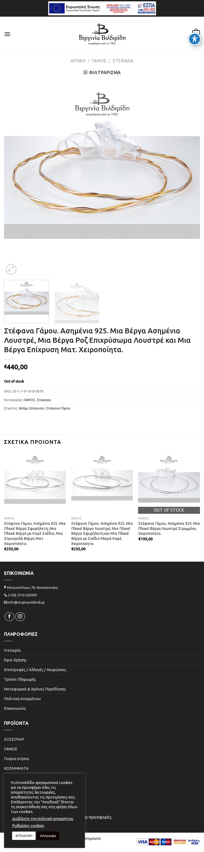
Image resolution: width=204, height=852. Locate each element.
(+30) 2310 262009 (22, 595)
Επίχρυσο (36, 408)
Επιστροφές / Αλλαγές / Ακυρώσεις (35, 670)
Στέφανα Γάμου (58, 408)
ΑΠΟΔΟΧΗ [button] (23, 835)
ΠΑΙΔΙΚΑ (11, 778)
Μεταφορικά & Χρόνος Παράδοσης (35, 689)
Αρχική (78, 60)
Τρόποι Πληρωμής (20, 679)
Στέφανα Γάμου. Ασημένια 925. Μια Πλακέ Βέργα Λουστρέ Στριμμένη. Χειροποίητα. (169, 528)
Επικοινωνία (15, 708)
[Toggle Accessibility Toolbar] (194, 39)
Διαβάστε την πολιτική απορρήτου (42, 818)
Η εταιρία (12, 650)
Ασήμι (23, 408)
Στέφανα (123, 60)
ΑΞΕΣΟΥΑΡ (14, 739)
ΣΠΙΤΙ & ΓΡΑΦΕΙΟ (20, 788)
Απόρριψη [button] (48, 835)
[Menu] (7, 34)
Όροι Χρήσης (15, 660)
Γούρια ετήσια (16, 759)
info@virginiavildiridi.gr (26, 602)
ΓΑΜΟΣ (99, 60)
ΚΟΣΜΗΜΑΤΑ (16, 768)
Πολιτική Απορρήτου (22, 699)
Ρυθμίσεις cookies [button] (28, 825)
